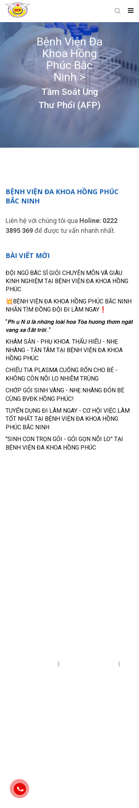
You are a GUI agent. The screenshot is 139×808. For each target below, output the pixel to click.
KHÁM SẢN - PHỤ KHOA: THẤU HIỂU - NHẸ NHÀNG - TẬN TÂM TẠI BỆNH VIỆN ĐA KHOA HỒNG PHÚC (64, 350)
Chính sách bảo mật (90, 664)
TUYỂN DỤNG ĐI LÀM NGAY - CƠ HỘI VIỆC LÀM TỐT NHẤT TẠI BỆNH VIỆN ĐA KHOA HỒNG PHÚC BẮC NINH (68, 419)
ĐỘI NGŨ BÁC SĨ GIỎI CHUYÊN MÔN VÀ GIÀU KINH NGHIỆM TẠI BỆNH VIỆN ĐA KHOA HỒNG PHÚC (67, 281)
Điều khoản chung (32, 664)
